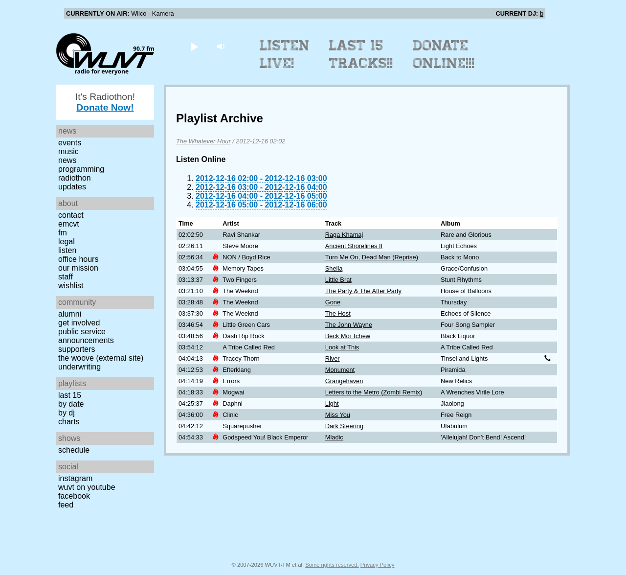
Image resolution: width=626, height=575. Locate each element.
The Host (338, 313)
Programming (81, 169)
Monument (340, 369)
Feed (65, 505)
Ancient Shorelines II (353, 246)
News (67, 160)
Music (68, 151)
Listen (67, 250)
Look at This (342, 347)
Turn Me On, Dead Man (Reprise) (371, 257)
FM (62, 233)
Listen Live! (285, 54)
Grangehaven (344, 381)
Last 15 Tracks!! (361, 54)
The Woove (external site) (100, 358)
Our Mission (78, 268)
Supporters (76, 349)
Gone (332, 302)
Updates (72, 187)
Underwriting (79, 367)
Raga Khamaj (344, 234)
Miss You (337, 414)
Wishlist (71, 285)
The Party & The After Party (363, 291)
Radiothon (74, 178)
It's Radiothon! (105, 102)
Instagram (75, 478)
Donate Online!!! (444, 54)
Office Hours (78, 259)
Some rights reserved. (331, 565)
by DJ (66, 413)
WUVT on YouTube (86, 487)
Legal (66, 241)
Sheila (334, 268)
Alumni (69, 314)
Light (332, 403)
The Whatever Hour (203, 141)
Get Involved (79, 323)
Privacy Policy (377, 565)
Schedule (73, 450)
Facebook (74, 496)
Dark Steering (344, 426)
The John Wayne (348, 324)
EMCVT (68, 224)
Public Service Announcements (86, 336)
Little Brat (338, 279)
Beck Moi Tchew (347, 336)
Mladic (334, 437)
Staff (65, 277)
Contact (71, 215)
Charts (69, 421)
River (332, 358)
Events (69, 142)
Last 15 (69, 395)
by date (71, 404)
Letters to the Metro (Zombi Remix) (373, 392)
